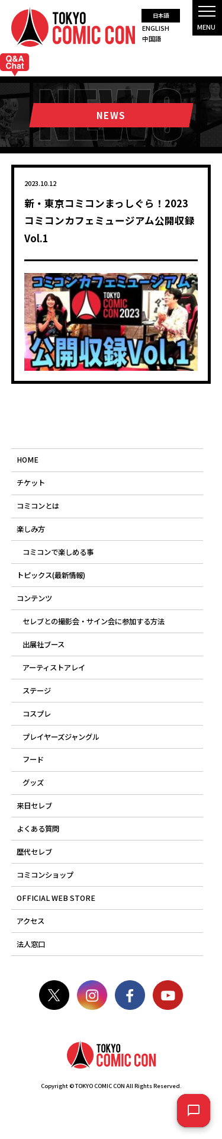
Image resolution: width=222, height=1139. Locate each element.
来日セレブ (34, 805)
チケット (31, 482)
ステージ (36, 690)
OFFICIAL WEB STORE (56, 898)
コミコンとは (38, 505)
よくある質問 (38, 828)
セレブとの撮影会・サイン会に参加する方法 (93, 621)
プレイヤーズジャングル (60, 736)
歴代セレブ (34, 851)
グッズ (33, 782)
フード (33, 759)
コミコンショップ (45, 875)
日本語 (161, 15)
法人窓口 (31, 944)
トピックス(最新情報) (51, 575)
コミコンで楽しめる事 (58, 552)
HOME (27, 459)
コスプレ (36, 713)
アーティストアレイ (53, 667)
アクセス (30, 921)
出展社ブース (43, 644)
